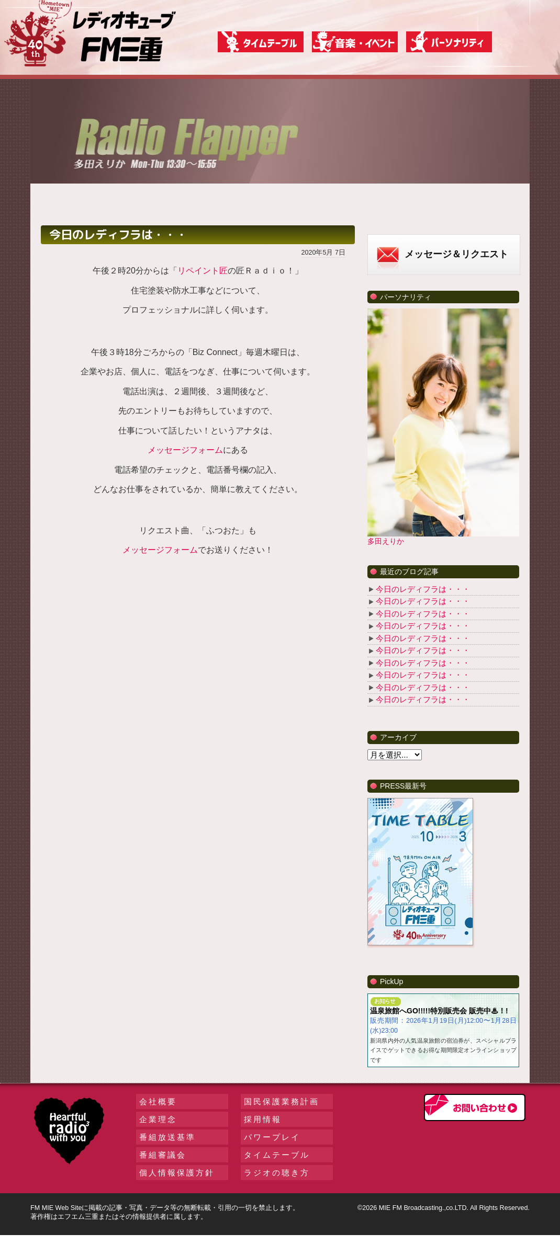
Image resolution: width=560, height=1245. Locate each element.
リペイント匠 (202, 270)
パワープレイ (272, 1137)
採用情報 (263, 1119)
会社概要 (158, 1101)
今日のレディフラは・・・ (423, 589)
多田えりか (385, 541)
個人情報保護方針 (177, 1172)
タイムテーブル (277, 1154)
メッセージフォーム (185, 450)
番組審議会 (162, 1154)
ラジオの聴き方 (277, 1172)
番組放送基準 (167, 1137)
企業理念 (158, 1119)
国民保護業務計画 (281, 1101)
